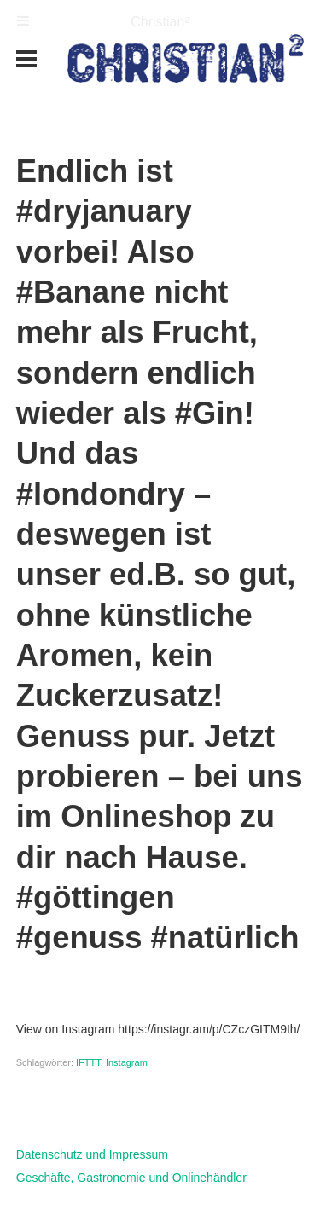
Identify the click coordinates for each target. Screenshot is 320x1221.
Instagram (127, 1062)
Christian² (160, 21)
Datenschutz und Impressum (92, 1154)
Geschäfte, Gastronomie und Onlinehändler (131, 1177)
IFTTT (88, 1062)
